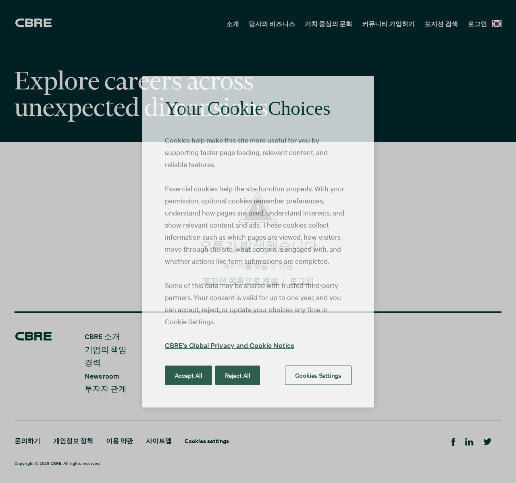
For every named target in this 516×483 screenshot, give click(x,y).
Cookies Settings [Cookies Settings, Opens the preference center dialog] (318, 374)
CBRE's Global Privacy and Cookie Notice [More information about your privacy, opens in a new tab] (229, 344)
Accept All (188, 374)
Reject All (237, 374)
